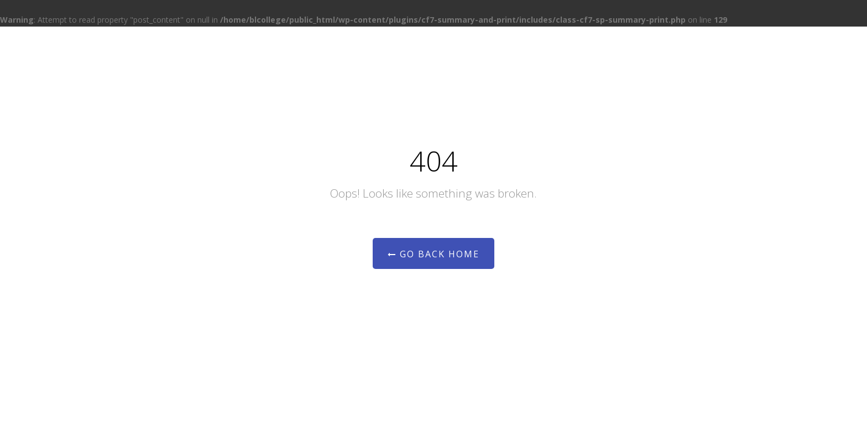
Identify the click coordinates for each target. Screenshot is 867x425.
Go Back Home (433, 254)
